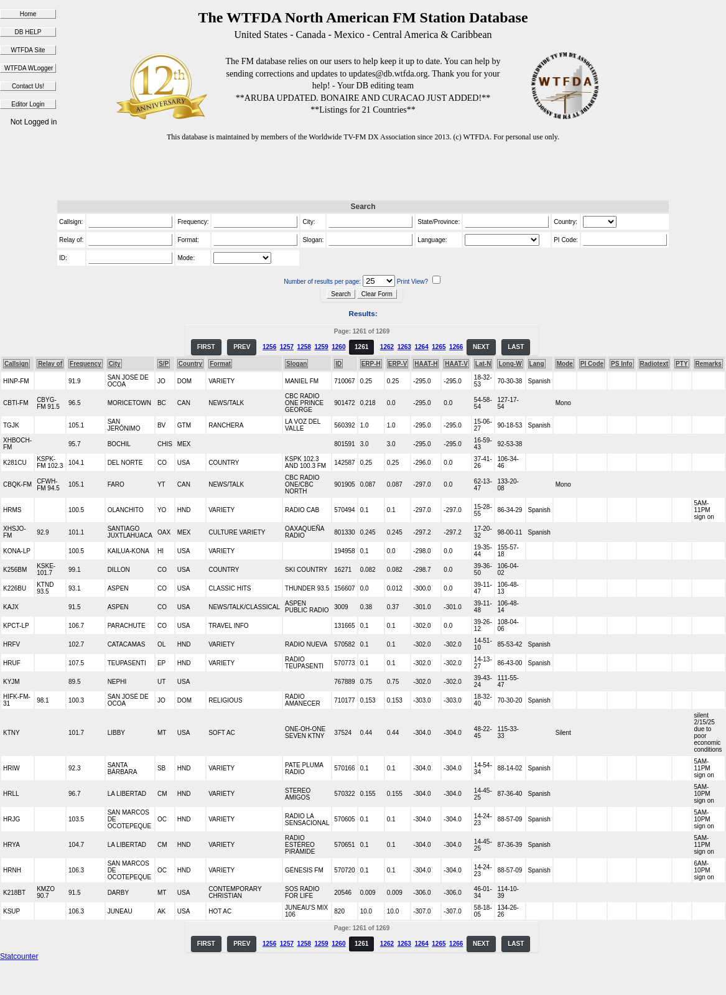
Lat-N (483, 363)
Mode (565, 363)
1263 (404, 346)
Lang (536, 363)
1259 (321, 346)
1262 (387, 346)
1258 (304, 346)
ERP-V (397, 363)
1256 (269, 346)
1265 (438, 346)
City (115, 363)
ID (338, 363)
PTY (681, 363)
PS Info (621, 363)
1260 (338, 346)
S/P (164, 363)
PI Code (591, 363)
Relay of (50, 363)
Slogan (296, 363)
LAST (516, 346)
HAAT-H (425, 363)
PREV (241, 346)
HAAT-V (456, 363)
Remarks (709, 363)
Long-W (509, 363)
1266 (456, 346)
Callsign (16, 363)
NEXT (481, 346)
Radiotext (654, 363)
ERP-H (371, 363)
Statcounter (19, 956)
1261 (361, 346)
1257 (287, 346)
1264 (421, 346)
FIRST (206, 346)
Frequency (85, 363)
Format (220, 363)
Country (190, 363)
